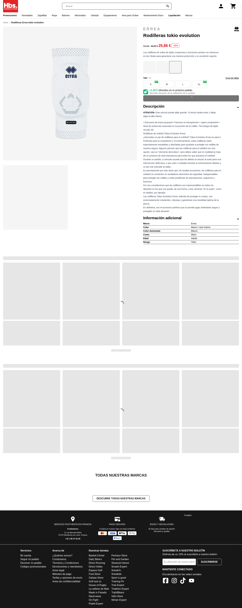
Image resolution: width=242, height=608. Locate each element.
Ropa (54, 15)
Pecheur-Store (119, 555)
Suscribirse (209, 562)
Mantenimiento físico (153, 15)
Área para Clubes (130, 15)
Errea (191, 29)
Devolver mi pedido (31, 563)
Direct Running (97, 563)
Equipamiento (110, 15)
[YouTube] (191, 581)
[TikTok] (183, 581)
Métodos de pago (61, 574)
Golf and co (95, 581)
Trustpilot (188, 515)
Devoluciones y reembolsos (67, 566)
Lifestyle (95, 15)
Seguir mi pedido (29, 559)
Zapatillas (42, 15)
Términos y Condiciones (65, 563)
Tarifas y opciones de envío (67, 577)
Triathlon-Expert (120, 588)
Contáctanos (72, 529)
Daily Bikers (95, 559)
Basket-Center (96, 555)
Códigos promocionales (33, 566)
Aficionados (80, 15)
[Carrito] (233, 6)
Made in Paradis (98, 592)
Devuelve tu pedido (162, 531)
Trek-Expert (117, 585)
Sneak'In (116, 570)
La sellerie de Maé (99, 588)
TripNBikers (117, 592)
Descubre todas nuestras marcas (120, 498)
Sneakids (116, 574)
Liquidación (174, 15)
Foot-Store (94, 574)
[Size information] (150, 78)
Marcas (188, 15)
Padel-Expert (96, 603)
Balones (66, 15)
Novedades (27, 15)
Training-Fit (117, 581)
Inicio (5, 22)
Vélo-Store (117, 596)
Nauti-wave (95, 596)
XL (202, 83)
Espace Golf (95, 570)
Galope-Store (96, 577)
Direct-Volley (96, 566)
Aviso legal (58, 570)
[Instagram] (174, 581)
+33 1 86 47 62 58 (72, 539)
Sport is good (118, 577)
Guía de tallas (232, 78)
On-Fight (93, 600)
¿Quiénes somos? (62, 555)
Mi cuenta (25, 555)
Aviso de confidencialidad (66, 581)
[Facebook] (166, 581)
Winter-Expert (119, 600)
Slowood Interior (120, 563)
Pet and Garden (120, 559)
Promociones (10, 15)
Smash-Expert (119, 566)
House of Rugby (97, 585)
